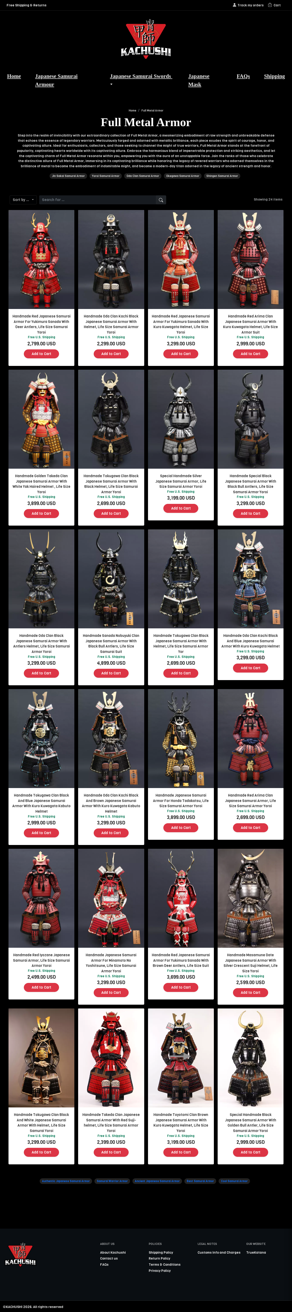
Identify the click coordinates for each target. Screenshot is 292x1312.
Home (14, 76)
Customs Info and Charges (219, 1252)
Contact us (109, 1258)
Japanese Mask (199, 80)
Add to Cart (41, 353)
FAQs (243, 76)
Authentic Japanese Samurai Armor (66, 1181)
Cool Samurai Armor (234, 1181)
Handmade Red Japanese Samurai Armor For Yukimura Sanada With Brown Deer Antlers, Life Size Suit (181, 960)
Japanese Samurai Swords (141, 80)
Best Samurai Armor (200, 1181)
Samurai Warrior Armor (112, 1181)
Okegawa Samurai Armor (182, 176)
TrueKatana (256, 1252)
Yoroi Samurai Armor (105, 176)
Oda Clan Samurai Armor (143, 176)
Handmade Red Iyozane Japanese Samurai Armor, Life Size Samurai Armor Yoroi (41, 960)
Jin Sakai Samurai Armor (68, 176)
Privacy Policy (160, 1270)
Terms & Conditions (165, 1264)
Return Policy (159, 1258)
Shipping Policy (161, 1252)
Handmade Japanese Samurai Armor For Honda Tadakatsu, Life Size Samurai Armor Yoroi (181, 800)
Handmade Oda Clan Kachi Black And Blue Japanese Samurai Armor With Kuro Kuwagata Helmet (250, 641)
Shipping (274, 76)
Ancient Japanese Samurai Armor (157, 1181)
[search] (161, 199)
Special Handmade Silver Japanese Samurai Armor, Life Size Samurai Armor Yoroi (180, 481)
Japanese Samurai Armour (56, 80)
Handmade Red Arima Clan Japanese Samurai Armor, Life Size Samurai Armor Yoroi (250, 800)
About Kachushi (113, 1252)
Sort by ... (22, 199)
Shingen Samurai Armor (222, 176)
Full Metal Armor (152, 110)
